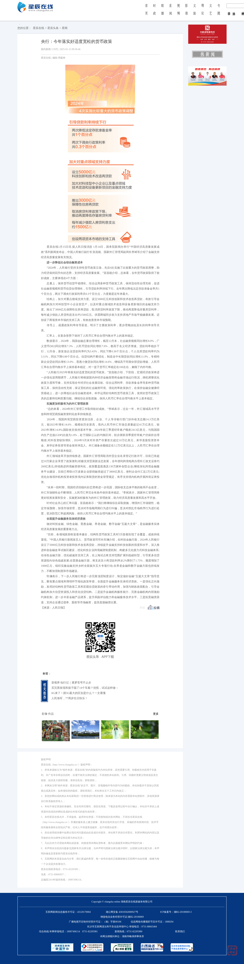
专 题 (218, 12)
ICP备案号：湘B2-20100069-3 (176, 912)
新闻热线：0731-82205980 (128, 931)
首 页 (146, 12)
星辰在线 (38, 27)
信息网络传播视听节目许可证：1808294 (152, 921)
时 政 (154, 12)
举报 (142, 607)
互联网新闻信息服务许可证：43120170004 (68, 912)
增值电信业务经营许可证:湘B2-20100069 (122, 917)
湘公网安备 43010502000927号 (122, 912)
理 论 (202, 12)
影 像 (186, 12)
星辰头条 (53, 27)
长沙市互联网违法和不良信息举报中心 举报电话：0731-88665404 (122, 926)
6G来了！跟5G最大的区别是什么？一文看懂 (78, 693)
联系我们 (180, 931)
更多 (156, 713)
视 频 (178, 12)
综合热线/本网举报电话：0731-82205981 (68, 931)
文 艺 (210, 12)
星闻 (64, 27)
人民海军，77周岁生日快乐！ (69, 698)
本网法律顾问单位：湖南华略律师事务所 (122, 936)
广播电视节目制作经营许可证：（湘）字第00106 (95, 921)
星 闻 (170, 12)
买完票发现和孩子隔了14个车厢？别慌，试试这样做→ (84, 687)
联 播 (162, 12)
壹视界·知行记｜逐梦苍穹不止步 (71, 682)
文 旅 (194, 12)
